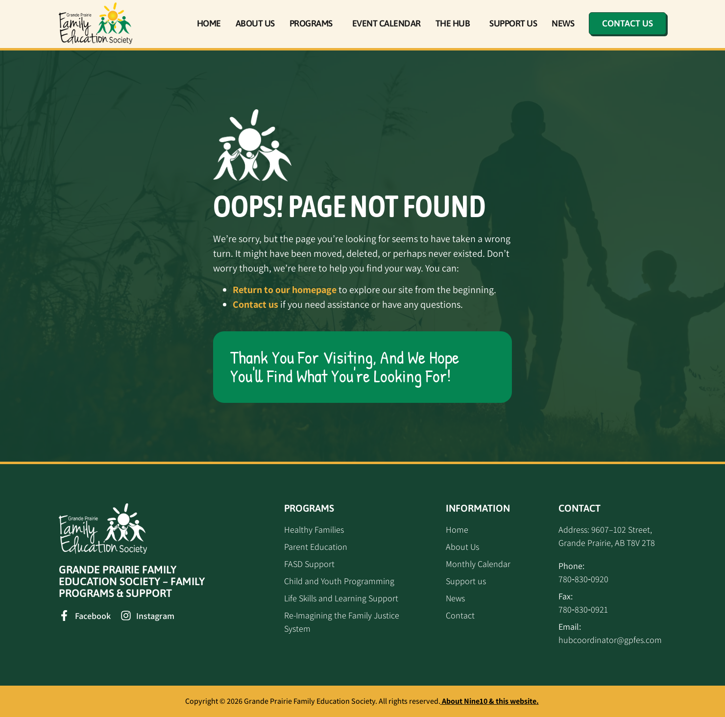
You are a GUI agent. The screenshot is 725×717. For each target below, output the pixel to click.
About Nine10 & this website (489, 701)
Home (209, 23)
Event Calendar (386, 23)
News (563, 23)
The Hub (455, 23)
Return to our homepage (285, 289)
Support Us (513, 23)
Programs (314, 23)
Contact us (255, 304)
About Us (255, 23)
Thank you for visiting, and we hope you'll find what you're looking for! (344, 367)
